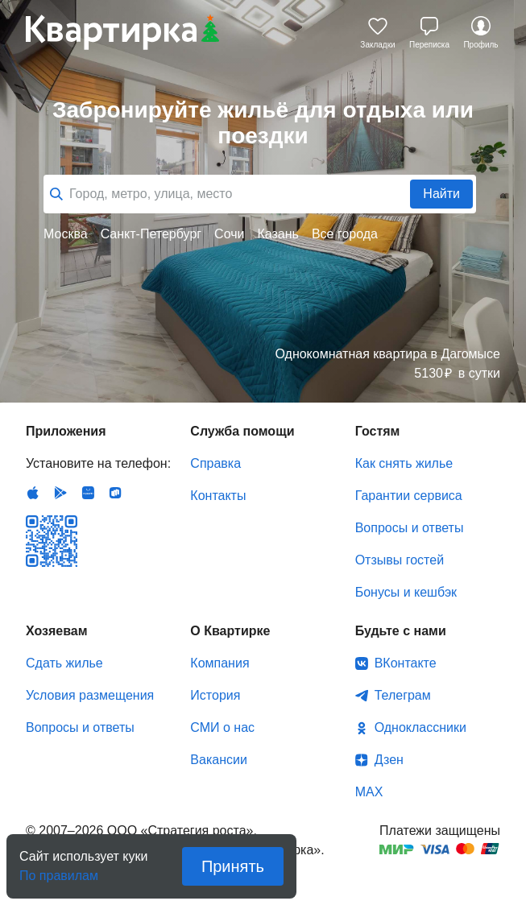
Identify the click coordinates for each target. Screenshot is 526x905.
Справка (215, 463)
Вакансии (218, 760)
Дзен (389, 760)
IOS (33, 492)
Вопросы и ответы (409, 528)
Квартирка (122, 32)
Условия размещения (90, 695)
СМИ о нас (222, 727)
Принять (232, 866)
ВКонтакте (406, 663)
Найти (441, 193)
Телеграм (403, 695)
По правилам (58, 871)
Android (60, 492)
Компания (219, 663)
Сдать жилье (64, 663)
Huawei (88, 492)
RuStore (115, 492)
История (215, 695)
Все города (345, 234)
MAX (369, 792)
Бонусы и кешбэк (406, 592)
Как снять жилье (404, 463)
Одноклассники (420, 727)
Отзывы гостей (399, 560)
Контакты (218, 495)
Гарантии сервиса (408, 495)
